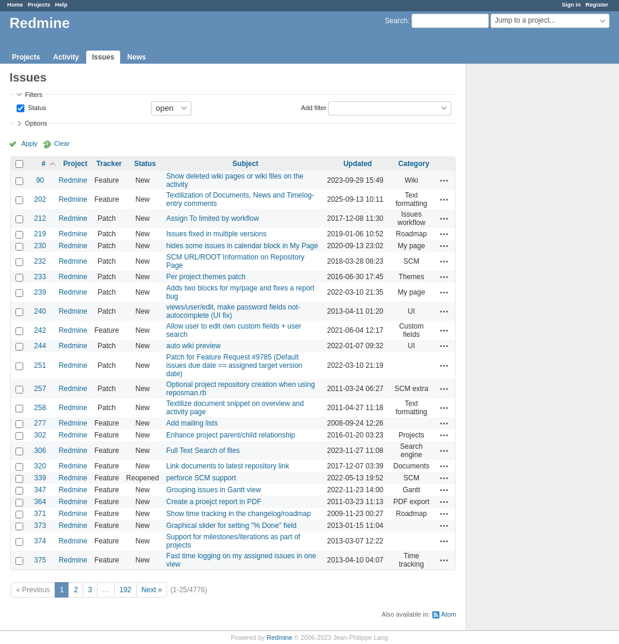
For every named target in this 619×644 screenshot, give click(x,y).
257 (40, 388)
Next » (152, 590)
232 (40, 261)
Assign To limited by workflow (212, 218)
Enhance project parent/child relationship (230, 435)
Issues (103, 57)
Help (61, 4)
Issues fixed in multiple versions (216, 234)
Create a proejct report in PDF (213, 502)
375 (40, 560)
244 (40, 346)
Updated (357, 164)
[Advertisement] (525, 250)
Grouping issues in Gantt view (213, 490)
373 (40, 525)
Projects (39, 4)
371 (40, 513)
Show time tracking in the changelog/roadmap (238, 513)
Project (75, 164)
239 (40, 292)
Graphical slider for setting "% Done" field (231, 525)
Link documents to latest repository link (227, 466)
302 (40, 435)
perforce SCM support (200, 478)
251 (40, 365)
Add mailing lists (192, 423)
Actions (444, 180)
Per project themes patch (205, 277)
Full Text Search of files (203, 450)
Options (36, 123)
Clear (62, 143)
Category (413, 164)
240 (40, 311)
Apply (29, 143)
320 (40, 466)
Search (396, 21)
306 (40, 450)
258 (40, 408)
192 (125, 590)
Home (15, 4)
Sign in (571, 4)
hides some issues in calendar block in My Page (242, 246)
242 (40, 330)
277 (40, 423)
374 (40, 541)
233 (40, 277)
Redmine (73, 180)
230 (40, 246)
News (136, 57)
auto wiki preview (193, 346)
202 (40, 199)
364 (40, 502)
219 (40, 234)
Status (36, 107)
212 (40, 218)
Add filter (313, 107)
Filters (33, 94)
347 (40, 490)
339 (40, 478)
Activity (65, 57)
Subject (245, 164)
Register (597, 4)
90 (40, 180)
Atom (448, 614)
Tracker (109, 164)
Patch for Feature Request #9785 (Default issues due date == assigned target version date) (234, 365)
